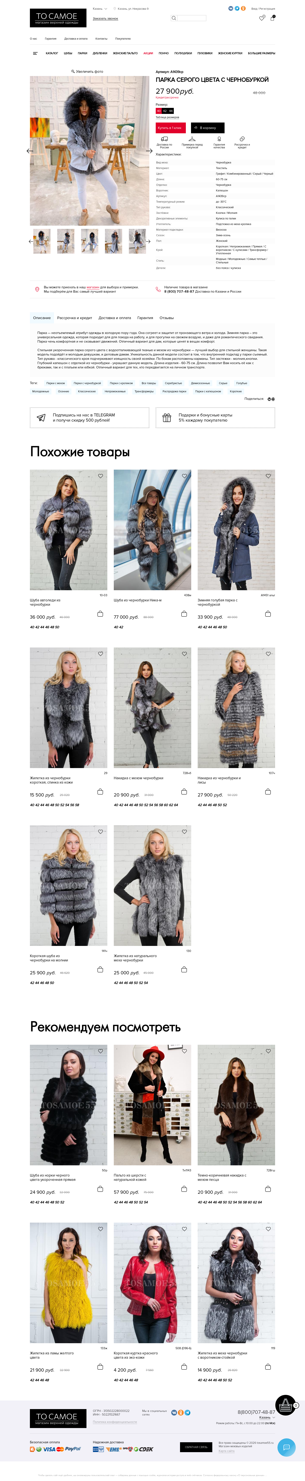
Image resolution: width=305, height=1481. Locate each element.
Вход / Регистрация (263, 9)
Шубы (68, 53)
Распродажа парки (174, 391)
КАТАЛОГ (52, 53)
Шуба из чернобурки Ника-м (138, 600)
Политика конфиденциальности (115, 1422)
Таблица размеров (167, 117)
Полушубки (183, 53)
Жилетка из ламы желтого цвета (52, 1355)
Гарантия (50, 38)
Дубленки (100, 53)
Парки (82, 53)
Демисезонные (200, 383)
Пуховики (204, 53)
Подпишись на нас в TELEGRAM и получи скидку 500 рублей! (84, 418)
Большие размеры (261, 53)
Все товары (149, 383)
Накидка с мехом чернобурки (138, 778)
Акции (148, 53)
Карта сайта (226, 1451)
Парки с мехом (55, 383)
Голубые (241, 383)
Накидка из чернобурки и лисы (219, 780)
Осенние (63, 391)
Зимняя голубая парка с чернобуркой (217, 602)
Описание (42, 317)
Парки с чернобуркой (87, 383)
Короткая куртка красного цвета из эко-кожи (136, 1355)
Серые (223, 383)
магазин (93, 287)
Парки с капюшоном (208, 391)
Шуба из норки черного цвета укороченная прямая (52, 1177)
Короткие (236, 391)
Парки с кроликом (121, 383)
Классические (87, 391)
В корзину (208, 128)
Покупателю (123, 38)
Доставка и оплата (76, 38)
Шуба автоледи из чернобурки (45, 602)
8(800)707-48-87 (256, 1412)
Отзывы (167, 317)
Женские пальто (125, 53)
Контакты (101, 38)
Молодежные (40, 391)
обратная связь (196, 1447)
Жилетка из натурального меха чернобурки (135, 958)
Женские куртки (230, 53)
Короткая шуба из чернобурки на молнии (49, 958)
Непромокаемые (115, 391)
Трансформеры (144, 391)
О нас (33, 38)
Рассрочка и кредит (74, 317)
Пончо (164, 53)
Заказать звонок (105, 18)
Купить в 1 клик (169, 128)
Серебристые (173, 383)
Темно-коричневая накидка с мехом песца (222, 1177)
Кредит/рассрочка (167, 97)
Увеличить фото (89, 71)
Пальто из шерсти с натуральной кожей (130, 1177)
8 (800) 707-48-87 (179, 291)
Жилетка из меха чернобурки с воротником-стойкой (222, 1355)
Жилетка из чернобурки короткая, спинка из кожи (51, 780)
